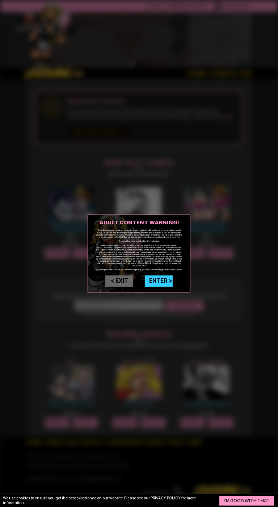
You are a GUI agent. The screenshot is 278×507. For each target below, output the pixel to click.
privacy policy (166, 498)
